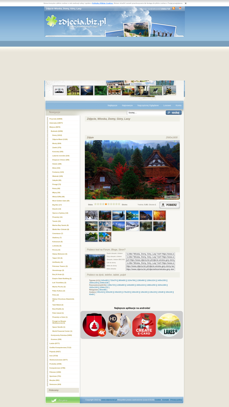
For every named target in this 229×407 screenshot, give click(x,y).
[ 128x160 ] (143, 292)
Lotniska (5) (56, 246)
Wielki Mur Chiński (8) (60, 229)
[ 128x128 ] (152, 292)
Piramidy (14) (57, 217)
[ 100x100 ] (169, 292)
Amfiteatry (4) (57, 262)
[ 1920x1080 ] (162, 285)
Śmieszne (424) (55, 384)
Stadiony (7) (57, 237)
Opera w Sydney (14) (60, 213)
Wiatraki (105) (57, 176)
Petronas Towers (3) (60, 266)
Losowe (167, 105)
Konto (178, 105)
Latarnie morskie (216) (61, 156)
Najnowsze (127, 105)
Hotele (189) (56, 164)
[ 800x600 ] (122, 280)
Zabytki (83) (56, 180)
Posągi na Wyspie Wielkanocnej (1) (59, 322)
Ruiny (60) (56, 188)
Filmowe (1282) (55, 372)
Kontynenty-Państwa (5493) (61, 335)
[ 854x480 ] (103, 290)
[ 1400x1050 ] (161, 280)
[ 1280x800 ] (121, 285)
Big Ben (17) (57, 205)
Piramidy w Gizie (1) (60, 317)
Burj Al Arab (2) (58, 274)
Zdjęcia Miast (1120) (60, 139)
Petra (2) (55, 295)
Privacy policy (176, 400)
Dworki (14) (56, 209)
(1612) (57, 135)
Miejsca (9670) (55, 127)
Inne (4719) (54, 356)
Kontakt (165, 400)
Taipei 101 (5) (57, 258)
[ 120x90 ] (161, 292)
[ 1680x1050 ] (151, 285)
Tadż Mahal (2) (57, 305)
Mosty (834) (56, 143)
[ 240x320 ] (117, 292)
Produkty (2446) (56, 364)
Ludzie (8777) (55, 343)
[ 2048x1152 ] (104, 287)
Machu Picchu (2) (59, 287)
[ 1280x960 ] (141, 280)
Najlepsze (112, 105)
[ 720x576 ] (113, 280)
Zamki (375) (56, 147)
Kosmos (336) (56, 339)
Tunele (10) (56, 221)
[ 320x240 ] (109, 292)
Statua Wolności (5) (59, 254)
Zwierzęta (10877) (56, 123)
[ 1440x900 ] (130, 285)
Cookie (158, 400)
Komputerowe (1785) (57, 368)
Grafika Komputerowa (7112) (60, 347)
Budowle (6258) (57, 131)
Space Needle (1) (58, 327)
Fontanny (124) (58, 172)
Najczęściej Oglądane (148, 105)
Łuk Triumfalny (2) (59, 282)
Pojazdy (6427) (55, 351)
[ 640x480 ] (104, 280)
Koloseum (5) (57, 242)
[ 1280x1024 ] (151, 280)
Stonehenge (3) (58, 270)
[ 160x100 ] (135, 292)
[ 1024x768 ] (131, 280)
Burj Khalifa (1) (58, 309)
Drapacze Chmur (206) (60, 160)
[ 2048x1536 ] (104, 283)
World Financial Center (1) (62, 331)
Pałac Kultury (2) (58, 291)
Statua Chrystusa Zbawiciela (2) (63, 300)
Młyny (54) (56, 192)
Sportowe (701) (55, 376)
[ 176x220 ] (126, 292)
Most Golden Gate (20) (61, 201)
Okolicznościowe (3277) (59, 360)
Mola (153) (56, 168)
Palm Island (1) (58, 313)
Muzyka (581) (54, 380)
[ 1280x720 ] (111, 285)
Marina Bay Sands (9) (60, 225)
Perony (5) (56, 250)
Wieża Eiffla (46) (58, 197)
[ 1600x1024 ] (140, 285)
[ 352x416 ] (100, 292)
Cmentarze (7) (57, 233)
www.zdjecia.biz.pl (109, 400)
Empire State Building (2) (62, 278)
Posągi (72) (56, 184)
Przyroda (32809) (56, 119)
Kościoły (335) (57, 151)
